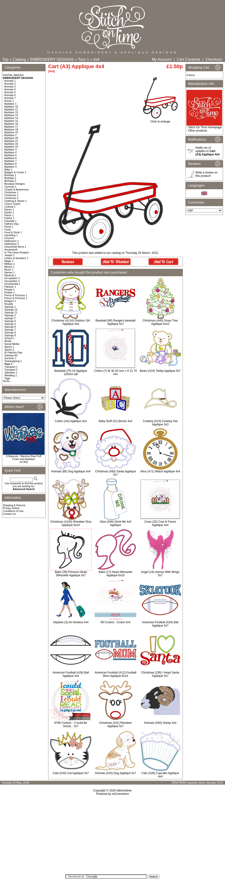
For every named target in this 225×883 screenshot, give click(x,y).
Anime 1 (9, 100)
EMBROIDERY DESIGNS (52, 59)
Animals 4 (10, 89)
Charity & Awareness (16, 189)
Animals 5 (10, 92)
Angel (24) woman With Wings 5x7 (160, 573)
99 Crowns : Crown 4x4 (115, 622)
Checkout (213, 59)
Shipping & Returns (14, 505)
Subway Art (11, 355)
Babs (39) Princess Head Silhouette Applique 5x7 (71, 573)
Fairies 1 (9, 218)
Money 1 (9, 266)
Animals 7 (10, 98)
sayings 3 (9, 318)
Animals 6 (10, 95)
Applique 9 (10, 166)
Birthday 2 (10, 178)
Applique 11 (11, 109)
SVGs (6, 381)
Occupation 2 (12, 281)
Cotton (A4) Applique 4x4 (71, 421)
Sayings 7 (10, 329)
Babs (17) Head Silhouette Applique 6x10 (115, 573)
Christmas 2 (11, 195)
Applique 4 (10, 152)
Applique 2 (10, 135)
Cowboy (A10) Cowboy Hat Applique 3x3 (160, 422)
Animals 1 (10, 80)
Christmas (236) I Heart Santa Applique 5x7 (160, 674)
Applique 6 (10, 158)
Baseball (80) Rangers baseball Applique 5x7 (115, 322)
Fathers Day (11, 223)
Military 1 (9, 263)
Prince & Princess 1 (15, 295)
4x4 (96, 59)
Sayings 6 (10, 326)
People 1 (9, 289)
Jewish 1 (9, 255)
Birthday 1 (10, 175)
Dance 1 (9, 209)
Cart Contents (188, 59)
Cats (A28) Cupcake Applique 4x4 (160, 774)
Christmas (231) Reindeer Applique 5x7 (115, 724)
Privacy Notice (11, 508)
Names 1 (9, 272)
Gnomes (9, 238)
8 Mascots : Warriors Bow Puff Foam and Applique (23, 457)
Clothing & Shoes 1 (15, 200)
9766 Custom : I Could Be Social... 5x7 (70, 724)
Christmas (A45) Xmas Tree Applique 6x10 (160, 322)
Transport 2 (11, 369)
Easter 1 (9, 212)
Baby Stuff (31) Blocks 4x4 (115, 421)
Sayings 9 (10, 335)
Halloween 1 (11, 241)
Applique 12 (11, 112)
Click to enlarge (160, 120)
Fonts (7, 229)
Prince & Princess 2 (15, 298)
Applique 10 (11, 106)
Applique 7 (10, 160)
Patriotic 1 (10, 286)
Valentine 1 (10, 372)
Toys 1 (83, 59)
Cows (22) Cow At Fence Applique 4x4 (160, 523)
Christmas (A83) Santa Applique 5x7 (115, 473)
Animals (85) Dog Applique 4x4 (70, 471)
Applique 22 (11, 143)
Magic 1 (9, 261)
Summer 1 (10, 358)
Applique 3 (10, 149)
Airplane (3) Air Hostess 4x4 (70, 622)
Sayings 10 (10, 309)
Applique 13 (11, 115)
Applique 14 (11, 118)
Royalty (8, 303)
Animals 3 (10, 86)
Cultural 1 (9, 206)
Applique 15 (11, 120)
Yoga (7, 378)
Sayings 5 (10, 323)
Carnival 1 (10, 186)
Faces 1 (9, 215)
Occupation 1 (12, 278)
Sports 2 (9, 349)
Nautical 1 (10, 275)
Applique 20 (11, 138)
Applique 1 (10, 103)
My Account (162, 59)
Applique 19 (11, 132)
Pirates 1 (9, 292)
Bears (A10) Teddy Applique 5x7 (160, 371)
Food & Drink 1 (13, 232)
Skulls (7, 341)
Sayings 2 (10, 315)
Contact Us (9, 513)
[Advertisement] (113, 836)
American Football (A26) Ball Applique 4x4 (70, 674)
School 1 (9, 338)
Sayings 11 (10, 312)
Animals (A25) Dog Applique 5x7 (115, 773)
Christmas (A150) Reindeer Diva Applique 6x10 (70, 523)
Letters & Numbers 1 (16, 258)
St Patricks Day (13, 352)
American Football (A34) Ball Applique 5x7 (160, 624)
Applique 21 (11, 140)
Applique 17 (11, 126)
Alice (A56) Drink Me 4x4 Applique (115, 523)
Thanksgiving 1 (13, 361)
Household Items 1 (15, 246)
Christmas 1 (11, 192)
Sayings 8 (10, 332)
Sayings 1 (10, 306)
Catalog (19, 59)
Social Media (11, 343)
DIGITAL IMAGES (13, 75)
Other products (197, 130)
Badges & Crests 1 (15, 172)
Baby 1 (8, 169)
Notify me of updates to (207, 151)
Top (5, 59)
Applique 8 (10, 163)
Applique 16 (11, 123)
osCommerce (120, 794)
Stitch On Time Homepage (205, 127)
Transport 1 (11, 366)
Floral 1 (8, 226)
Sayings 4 (10, 321)
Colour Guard (12, 203)
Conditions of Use (13, 511)
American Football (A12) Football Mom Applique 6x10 (115, 674)
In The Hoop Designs (16, 252)
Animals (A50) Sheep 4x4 (160, 723)
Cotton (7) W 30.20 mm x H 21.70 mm (115, 372)
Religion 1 (10, 301)
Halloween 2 (11, 243)
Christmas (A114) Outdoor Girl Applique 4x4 (70, 322)
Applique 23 (11, 146)
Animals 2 (10, 83)
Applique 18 (11, 129)
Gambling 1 (11, 235)
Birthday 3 (10, 180)
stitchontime (124, 790)
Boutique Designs (14, 183)
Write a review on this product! (206, 174)
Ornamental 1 (12, 283)
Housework (10, 249)
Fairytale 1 (10, 220)
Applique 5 (10, 155)
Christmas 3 (11, 198)
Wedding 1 (10, 375)
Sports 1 (9, 346)
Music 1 (8, 269)
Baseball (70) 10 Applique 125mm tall (70, 372)
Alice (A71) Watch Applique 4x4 (160, 471)
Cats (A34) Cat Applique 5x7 (71, 773)
